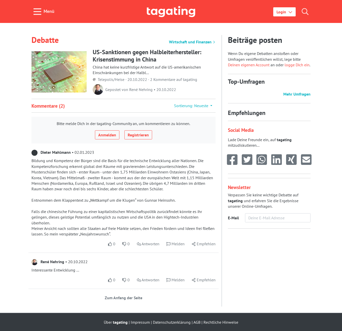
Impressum (140, 322)
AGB (196, 322)
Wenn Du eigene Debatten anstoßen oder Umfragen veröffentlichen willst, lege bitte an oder (264, 59)
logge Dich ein (297, 64)
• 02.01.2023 (62, 152)
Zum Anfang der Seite (123, 297)
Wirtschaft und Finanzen (192, 41)
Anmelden (107, 134)
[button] (284, 11)
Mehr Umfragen (297, 94)
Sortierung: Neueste (191, 105)
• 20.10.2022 (59, 261)
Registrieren (138, 134)
